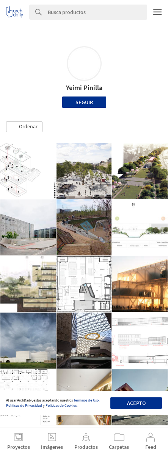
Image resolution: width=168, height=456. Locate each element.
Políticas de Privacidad (24, 405)
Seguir (84, 102)
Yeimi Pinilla (84, 87)
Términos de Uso (86, 400)
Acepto (136, 403)
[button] (24, 126)
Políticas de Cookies (61, 405)
